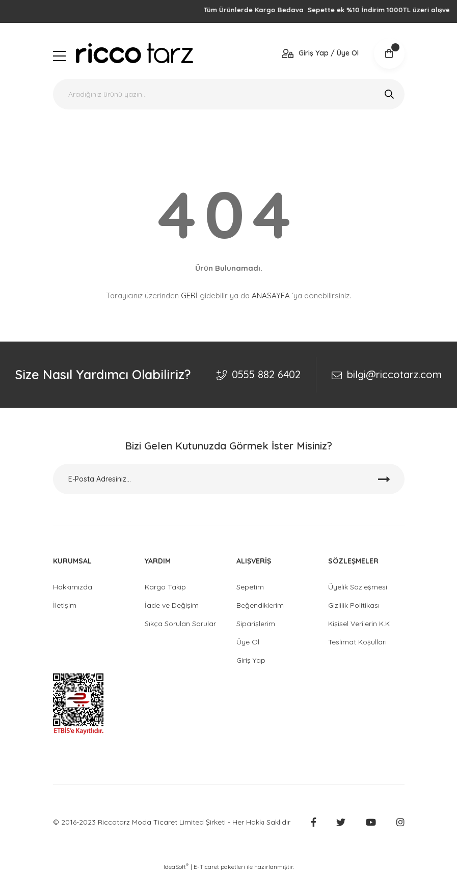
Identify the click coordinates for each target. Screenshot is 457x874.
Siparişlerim (255, 623)
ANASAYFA (271, 295)
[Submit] (384, 479)
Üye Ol (247, 641)
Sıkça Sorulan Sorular (180, 623)
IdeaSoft (176, 866)
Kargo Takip (165, 586)
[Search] (229, 94)
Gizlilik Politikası (354, 605)
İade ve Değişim (172, 605)
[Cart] (389, 53)
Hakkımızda (72, 586)
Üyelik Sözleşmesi (357, 586)
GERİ (189, 295)
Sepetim (250, 586)
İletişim (64, 605)
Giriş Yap (250, 660)
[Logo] (134, 53)
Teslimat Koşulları (357, 641)
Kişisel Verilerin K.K (359, 623)
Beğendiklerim (260, 605)
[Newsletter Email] (229, 479)
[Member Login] (320, 53)
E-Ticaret (206, 866)
